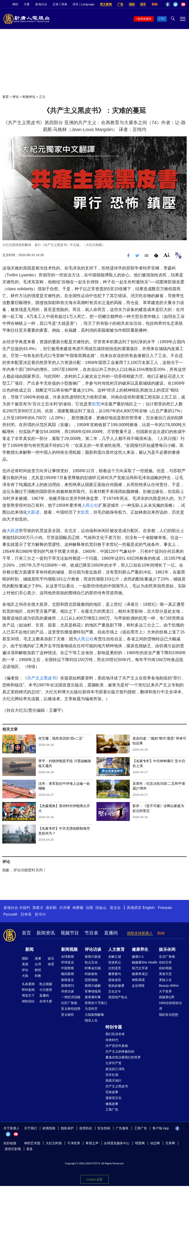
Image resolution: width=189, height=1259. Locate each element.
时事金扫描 (93, 968)
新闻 (29, 949)
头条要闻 (28, 984)
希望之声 (92, 1143)
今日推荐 (45, 990)
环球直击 (67, 962)
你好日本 (165, 962)
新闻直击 (67, 980)
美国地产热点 (117, 997)
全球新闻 (67, 956)
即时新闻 (28, 990)
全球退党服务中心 (117, 1143)
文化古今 (114, 991)
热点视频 (45, 984)
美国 (25, 964)
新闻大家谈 (93, 956)
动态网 (155, 1143)
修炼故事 (111, 1104)
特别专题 (113, 1027)
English (149, 908)
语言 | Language (83, 4)
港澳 (38, 958)
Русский (10, 914)
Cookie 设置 (94, 1179)
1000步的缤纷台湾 (170, 1005)
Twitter (175, 4)
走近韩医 (138, 985)
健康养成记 (140, 974)
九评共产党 (113, 1063)
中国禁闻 (67, 968)
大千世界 (165, 991)
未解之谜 (114, 956)
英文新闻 (106, 4)
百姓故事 (111, 1092)
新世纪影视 (13, 1149)
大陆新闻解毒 (94, 1014)
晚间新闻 (67, 974)
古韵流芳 (114, 968)
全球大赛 (45, 1001)
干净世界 (73, 1143)
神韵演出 (28, 1001)
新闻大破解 (93, 985)
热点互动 (91, 962)
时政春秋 (91, 974)
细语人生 (91, 1020)
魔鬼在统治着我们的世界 (123, 1057)
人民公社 (90, 505)
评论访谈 (93, 949)
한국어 (40, 914)
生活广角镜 (167, 956)
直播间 (111, 932)
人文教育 (116, 949)
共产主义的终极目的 (119, 1051)
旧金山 (100, 908)
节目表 (91, 932)
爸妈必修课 (116, 985)
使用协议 (85, 1128)
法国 (89, 908)
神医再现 (138, 980)
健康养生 (140, 949)
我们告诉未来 (115, 1034)
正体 (56, 4)
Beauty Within (169, 985)
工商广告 (111, 1109)
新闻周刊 (67, 985)
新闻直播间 (144, 18)
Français (165, 908)
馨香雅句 (114, 974)
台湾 (38, 964)
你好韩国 (165, 968)
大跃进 (33, 512)
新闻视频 (69, 949)
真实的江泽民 (115, 1069)
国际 (25, 958)
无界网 (170, 1143)
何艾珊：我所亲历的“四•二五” (60, 738)
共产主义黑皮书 (41, 678)
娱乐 (51, 958)
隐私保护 (67, 1128)
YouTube (183, 4)
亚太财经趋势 (70, 1008)
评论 (15, 97)
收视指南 (48, 1128)
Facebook (167, 4)
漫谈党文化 (113, 1098)
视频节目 (70, 932)
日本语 (25, 914)
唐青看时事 (93, 997)
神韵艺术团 (32, 1143)
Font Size (166, 255)
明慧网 (140, 1143)
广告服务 (122, 1128)
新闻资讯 (46, 932)
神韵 (15, 4)
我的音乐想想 (168, 1014)
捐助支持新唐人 (140, 933)
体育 (51, 964)
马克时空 (91, 1008)
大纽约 (24, 908)
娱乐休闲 (167, 949)
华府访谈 (67, 991)
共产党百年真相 (116, 1046)
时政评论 (29, 97)
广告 (120, 4)
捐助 (132, 4)
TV (162, 18)
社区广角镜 (69, 1003)
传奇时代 (111, 1040)
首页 (5, 97)
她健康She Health (144, 962)
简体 (64, 4)
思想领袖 (91, 980)
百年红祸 (111, 1075)
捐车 (143, 4)
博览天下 (28, 995)
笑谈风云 (114, 962)
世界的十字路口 (96, 1003)
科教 (38, 976)
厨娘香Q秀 (166, 997)
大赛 (27, 4)
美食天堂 (165, 974)
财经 (38, 970)
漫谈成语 (114, 980)
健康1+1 (138, 956)
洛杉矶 (51, 908)
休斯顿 (77, 908)
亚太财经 (67, 1014)
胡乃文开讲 (140, 968)
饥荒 (96, 404)
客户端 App (160, 1128)
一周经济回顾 (70, 997)
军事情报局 (93, 991)
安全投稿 (103, 1128)
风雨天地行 (113, 1080)
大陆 (25, 976)
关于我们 (30, 1128)
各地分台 (41, 4)
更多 (29, 1149)
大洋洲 (64, 908)
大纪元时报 (54, 1143)
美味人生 (165, 980)
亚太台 (115, 908)
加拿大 (37, 908)
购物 (155, 4)
